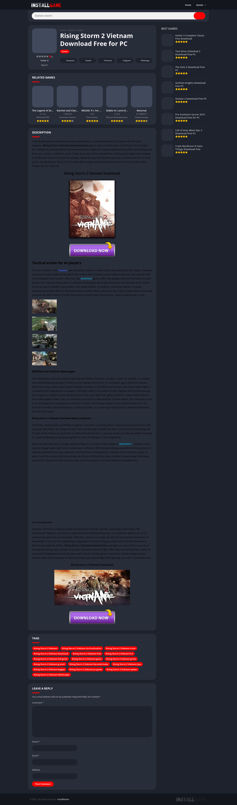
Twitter (86, 61)
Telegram (124, 61)
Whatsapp (143, 61)
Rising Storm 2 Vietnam (45, 648)
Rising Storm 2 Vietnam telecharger (51, 675)
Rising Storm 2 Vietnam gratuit (49, 664)
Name (36, 741)
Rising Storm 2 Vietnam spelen (121, 669)
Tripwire (62, 270)
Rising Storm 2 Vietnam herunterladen (88, 664)
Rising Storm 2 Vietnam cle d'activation (81, 648)
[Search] (118, 16)
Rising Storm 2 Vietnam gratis (121, 659)
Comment (38, 702)
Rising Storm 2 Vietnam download (51, 653)
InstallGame (63, 799)
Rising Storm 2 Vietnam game (87, 659)
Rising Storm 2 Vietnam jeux (127, 664)
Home (188, 4)
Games (199, 4)
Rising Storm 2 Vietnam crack (120, 648)
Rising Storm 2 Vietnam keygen (49, 669)
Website (36, 769)
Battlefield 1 (125, 444)
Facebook (68, 61)
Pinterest (106, 61)
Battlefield (86, 278)
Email (35, 755)
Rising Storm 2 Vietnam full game (50, 659)
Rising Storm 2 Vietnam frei (119, 653)
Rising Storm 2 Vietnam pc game (85, 669)
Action (80, 30)
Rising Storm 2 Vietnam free (87, 653)
